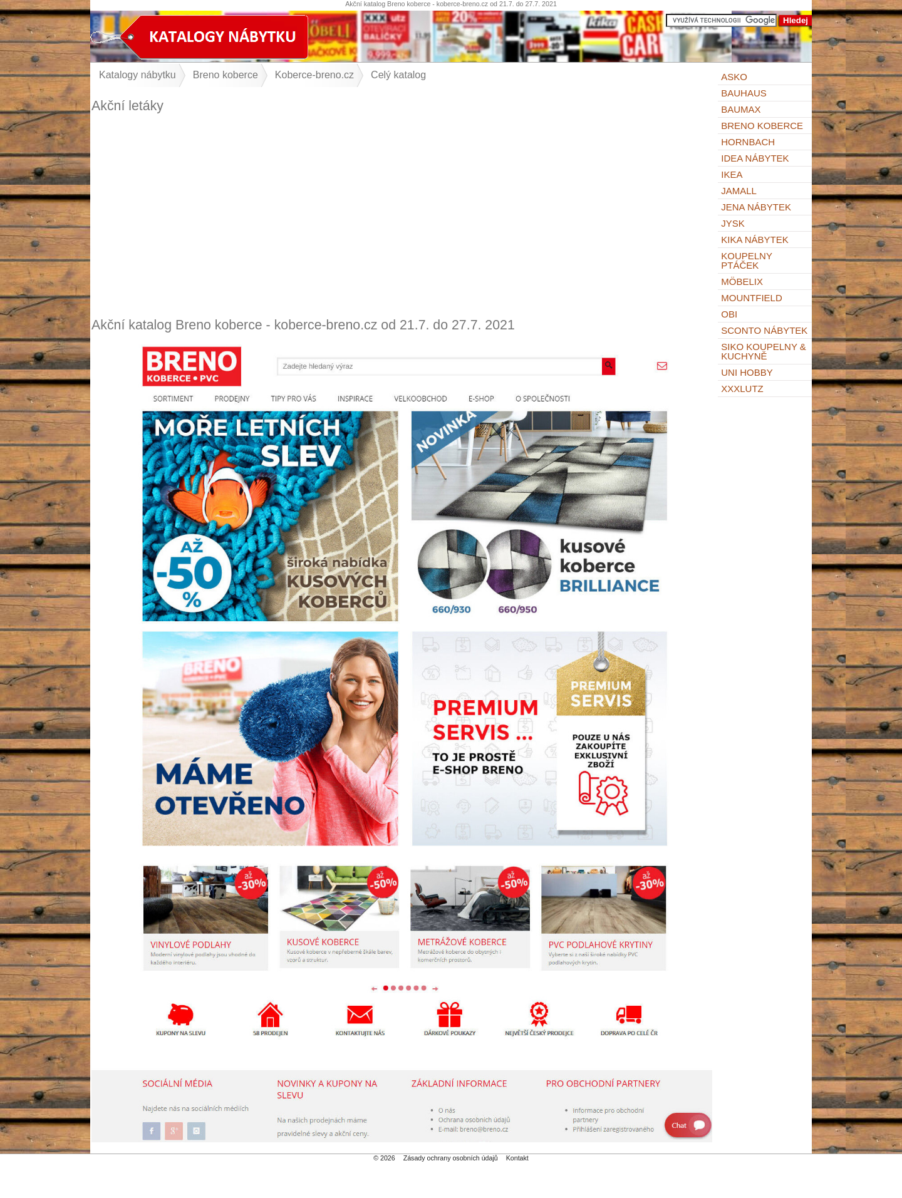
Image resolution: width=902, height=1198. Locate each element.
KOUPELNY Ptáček (746, 260)
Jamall (739, 190)
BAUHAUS (744, 93)
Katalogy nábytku (137, 75)
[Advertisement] (402, 215)
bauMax (740, 109)
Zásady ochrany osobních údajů (450, 1158)
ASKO (734, 76)
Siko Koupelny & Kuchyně (763, 351)
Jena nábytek (756, 207)
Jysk (733, 223)
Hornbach (748, 142)
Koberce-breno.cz (314, 75)
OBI (729, 314)
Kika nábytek (755, 239)
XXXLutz (742, 388)
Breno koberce (762, 125)
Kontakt (517, 1158)
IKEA (731, 174)
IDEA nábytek (755, 158)
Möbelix (742, 281)
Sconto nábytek (764, 330)
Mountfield (751, 297)
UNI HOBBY (747, 372)
